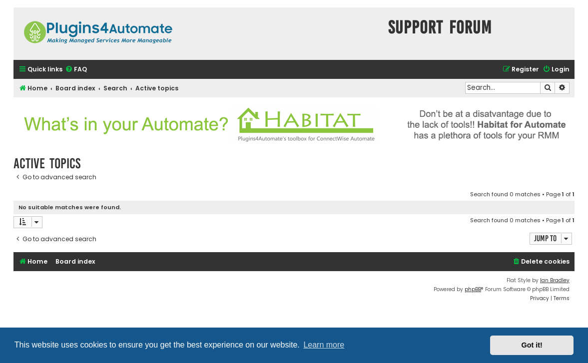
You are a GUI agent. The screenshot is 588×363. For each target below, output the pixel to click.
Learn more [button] (323, 345)
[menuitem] (76, 69)
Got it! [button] (532, 345)
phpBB (473, 289)
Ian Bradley (555, 280)
